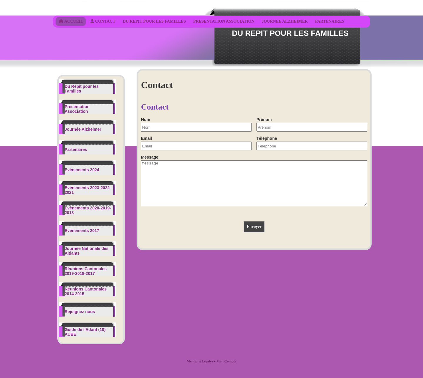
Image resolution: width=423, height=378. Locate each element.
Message (149, 157)
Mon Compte (226, 361)
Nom (145, 119)
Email (146, 138)
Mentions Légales (200, 361)
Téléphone (266, 138)
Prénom (264, 119)
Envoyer (254, 235)
